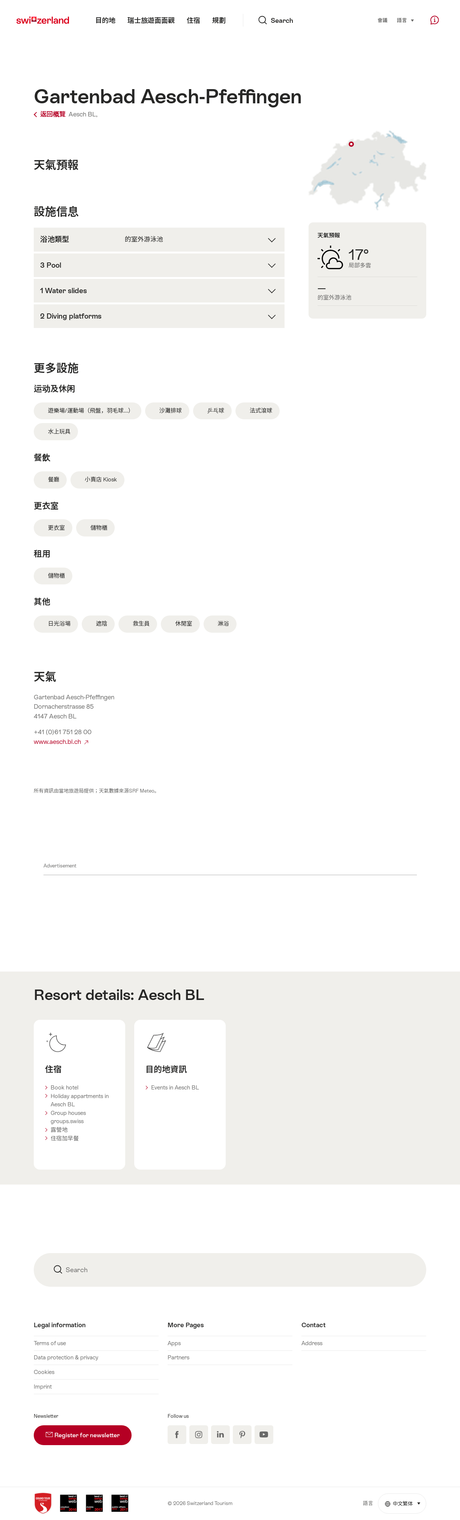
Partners (178, 1357)
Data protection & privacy (66, 1357)
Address (311, 1343)
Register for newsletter (89, 1432)
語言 (406, 19)
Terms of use (50, 1343)
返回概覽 (50, 114)
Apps (174, 1343)
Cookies (44, 1372)
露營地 (59, 1130)
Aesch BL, (83, 114)
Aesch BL (171, 994)
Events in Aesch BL (175, 1087)
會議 (383, 20)
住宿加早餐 (65, 1138)
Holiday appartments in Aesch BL (80, 1100)
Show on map (367, 171)
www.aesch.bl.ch (61, 741)
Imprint (43, 1386)
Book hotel (64, 1087)
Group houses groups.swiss (68, 1117)
